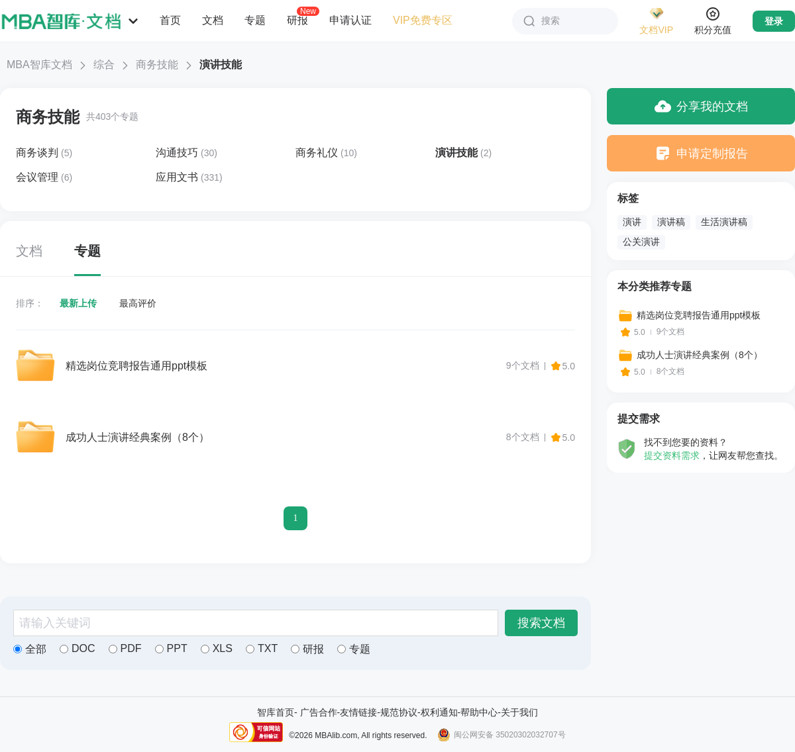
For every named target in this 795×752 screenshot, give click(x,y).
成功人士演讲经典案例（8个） (137, 437)
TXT (262, 648)
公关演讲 (641, 241)
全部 (29, 649)
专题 (255, 20)
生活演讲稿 (724, 221)
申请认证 (350, 20)
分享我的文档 (701, 106)
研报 (297, 20)
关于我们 (519, 712)
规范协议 (398, 712)
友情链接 (358, 712)
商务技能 (157, 64)
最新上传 (78, 303)
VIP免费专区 (422, 20)
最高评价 (137, 303)
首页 (170, 20)
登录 (774, 21)
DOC (77, 648)
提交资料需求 (672, 455)
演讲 (632, 221)
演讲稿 (671, 221)
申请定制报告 (701, 153)
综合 (104, 64)
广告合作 (318, 712)
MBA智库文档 (39, 64)
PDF (125, 648)
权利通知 (439, 712)
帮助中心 (479, 712)
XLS (217, 648)
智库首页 (275, 712)
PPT (171, 648)
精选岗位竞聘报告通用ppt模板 (136, 365)
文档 (212, 20)
